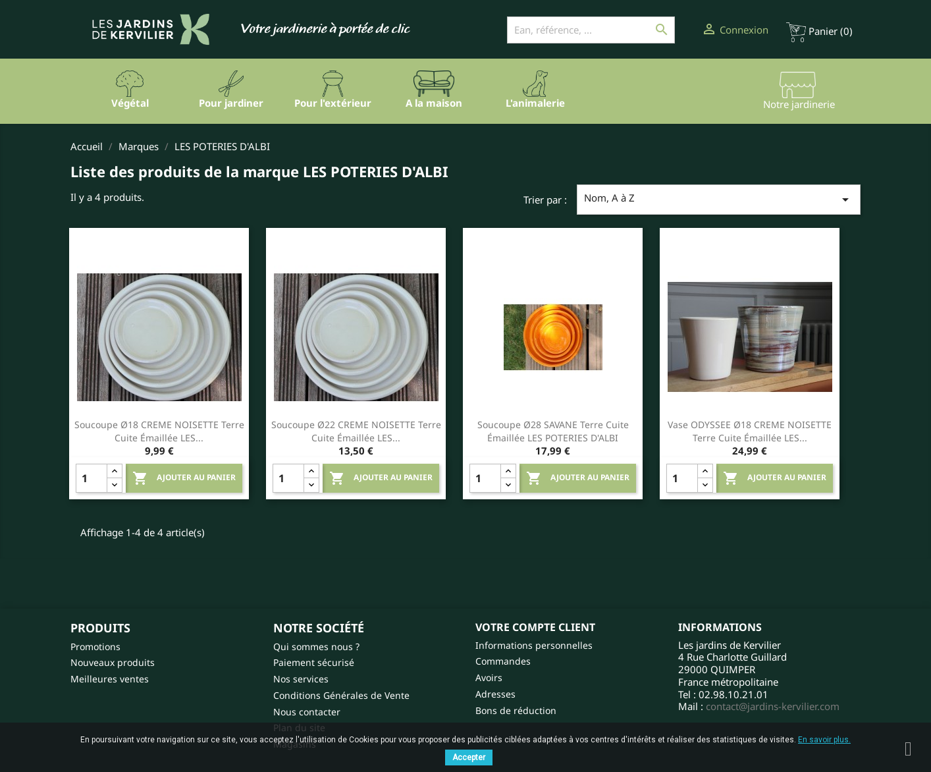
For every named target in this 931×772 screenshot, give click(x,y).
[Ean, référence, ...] (591, 29)
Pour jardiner (231, 102)
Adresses (495, 694)
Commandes (503, 661)
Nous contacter (306, 711)
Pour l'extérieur (332, 102)
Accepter (468, 757)
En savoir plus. (824, 739)
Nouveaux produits (112, 662)
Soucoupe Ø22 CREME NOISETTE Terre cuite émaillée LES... (356, 431)
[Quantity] (91, 478)
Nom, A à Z (718, 199)
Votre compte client (535, 627)
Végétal (130, 102)
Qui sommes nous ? (316, 646)
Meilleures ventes (109, 679)
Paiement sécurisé (313, 662)
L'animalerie (535, 102)
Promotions (95, 646)
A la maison (434, 102)
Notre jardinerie (799, 104)
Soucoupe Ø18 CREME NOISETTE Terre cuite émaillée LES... (159, 431)
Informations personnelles (534, 645)
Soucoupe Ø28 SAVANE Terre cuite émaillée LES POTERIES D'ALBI (553, 431)
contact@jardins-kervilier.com (772, 706)
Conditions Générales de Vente (341, 695)
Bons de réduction (515, 710)
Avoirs (488, 677)
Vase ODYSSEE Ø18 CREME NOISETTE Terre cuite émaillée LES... (750, 431)
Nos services (301, 679)
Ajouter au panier (184, 478)
